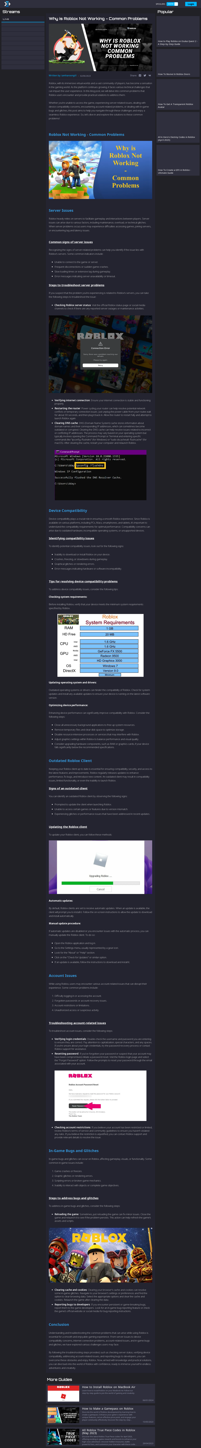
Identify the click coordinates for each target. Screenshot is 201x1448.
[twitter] (145, 90)
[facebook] (140, 90)
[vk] (149, 90)
